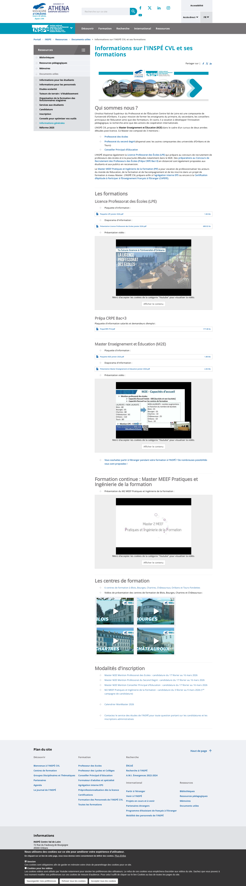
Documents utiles (81, 39)
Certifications (85, 794)
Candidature (46, 109)
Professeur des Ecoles (90, 765)
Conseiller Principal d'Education (95, 775)
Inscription (45, 114)
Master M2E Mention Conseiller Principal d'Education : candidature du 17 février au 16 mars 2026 (155, 685)
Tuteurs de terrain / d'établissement (58, 94)
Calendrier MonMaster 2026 (119, 704)
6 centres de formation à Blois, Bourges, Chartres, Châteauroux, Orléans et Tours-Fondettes (152, 587)
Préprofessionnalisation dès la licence (98, 789)
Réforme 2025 (46, 128)
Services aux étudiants (51, 105)
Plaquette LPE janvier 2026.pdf (111, 214)
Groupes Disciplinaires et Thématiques (54, 775)
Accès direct (189, 17)
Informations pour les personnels (57, 84)
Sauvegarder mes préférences (41, 881)
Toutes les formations (90, 804)
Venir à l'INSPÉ (134, 796)
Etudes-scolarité (48, 89)
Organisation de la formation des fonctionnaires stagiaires (57, 99)
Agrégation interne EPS (90, 785)
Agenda (38, 785)
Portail (37, 39)
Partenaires (40, 780)
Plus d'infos (120, 856)
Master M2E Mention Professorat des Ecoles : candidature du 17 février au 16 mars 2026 (151, 675)
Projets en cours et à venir (140, 800)
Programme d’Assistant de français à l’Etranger (151, 810)
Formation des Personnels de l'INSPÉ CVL (100, 799)
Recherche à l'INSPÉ (136, 770)
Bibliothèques (46, 57)
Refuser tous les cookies (74, 881)
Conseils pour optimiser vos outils (57, 118)
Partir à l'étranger (135, 791)
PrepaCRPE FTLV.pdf (107, 329)
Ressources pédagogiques (53, 62)
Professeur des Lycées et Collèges (96, 770)
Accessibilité (196, 5)
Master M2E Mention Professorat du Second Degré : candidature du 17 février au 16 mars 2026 (154, 680)
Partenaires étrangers (138, 805)
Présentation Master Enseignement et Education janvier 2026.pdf (125, 369)
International (142, 28)
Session (31, 861)
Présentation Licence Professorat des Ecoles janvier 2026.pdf (123, 226)
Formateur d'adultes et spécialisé (96, 780)
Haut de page (198, 751)
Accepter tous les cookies (103, 881)
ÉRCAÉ (129, 765)
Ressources (163, 28)
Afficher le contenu (153, 303)
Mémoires (44, 68)
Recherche (122, 28)
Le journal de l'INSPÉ (45, 789)
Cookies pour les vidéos (40, 868)
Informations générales (52, 123)
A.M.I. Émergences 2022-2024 (142, 775)
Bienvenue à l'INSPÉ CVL (47, 765)
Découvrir (87, 28)
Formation (105, 28)
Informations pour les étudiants (56, 80)
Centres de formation (45, 770)
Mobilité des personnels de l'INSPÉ (145, 815)
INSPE (48, 39)
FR (206, 17)
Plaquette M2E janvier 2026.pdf (112, 357)
